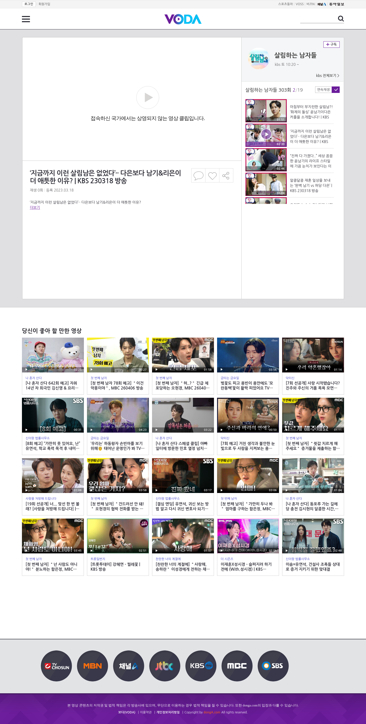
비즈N (311, 4)
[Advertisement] (131, 231)
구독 (331, 44)
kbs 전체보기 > (327, 75)
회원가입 (44, 4)
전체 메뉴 (26, 19)
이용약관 (146, 712)
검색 (341, 18)
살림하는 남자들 (295, 55)
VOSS (300, 4)
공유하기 (226, 175)
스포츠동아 (285, 4)
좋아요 (212, 175)
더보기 (35, 207)
